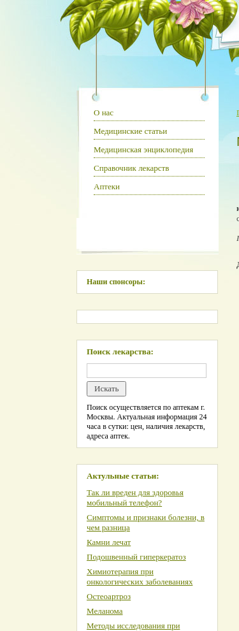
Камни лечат (109, 542)
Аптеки (107, 186)
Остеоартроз (109, 596)
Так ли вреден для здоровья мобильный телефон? (135, 497)
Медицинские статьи (130, 131)
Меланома (105, 611)
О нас (103, 112)
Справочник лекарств (131, 168)
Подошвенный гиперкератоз (136, 557)
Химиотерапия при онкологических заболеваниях (139, 576)
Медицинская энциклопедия (143, 149)
